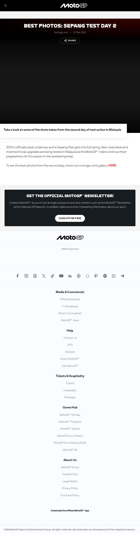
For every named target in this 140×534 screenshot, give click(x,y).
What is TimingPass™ (70, 313)
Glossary (70, 352)
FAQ (70, 344)
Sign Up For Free (70, 218)
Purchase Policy (70, 495)
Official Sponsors (70, 299)
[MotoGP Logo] (73, 5)
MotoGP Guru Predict (70, 436)
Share (70, 40)
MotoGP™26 (70, 450)
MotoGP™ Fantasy (70, 415)
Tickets (70, 383)
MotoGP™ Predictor (70, 421)
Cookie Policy (70, 474)
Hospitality (70, 390)
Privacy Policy (70, 488)
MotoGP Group (70, 467)
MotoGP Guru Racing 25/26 (70, 442)
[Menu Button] (5, 6)
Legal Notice (70, 481)
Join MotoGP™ (70, 366)
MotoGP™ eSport (70, 428)
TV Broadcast (70, 306)
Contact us (70, 337)
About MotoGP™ (70, 358)
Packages (70, 397)
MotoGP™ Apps (70, 320)
